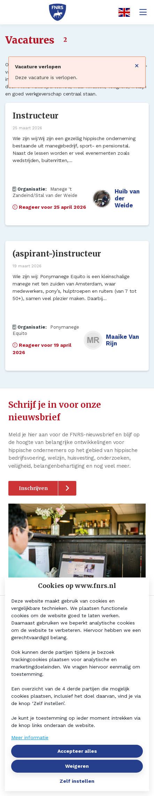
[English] (122, 12)
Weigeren (77, 766)
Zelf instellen (77, 781)
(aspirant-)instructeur (57, 254)
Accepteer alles (77, 751)
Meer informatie (29, 737)
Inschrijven (33, 488)
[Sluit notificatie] (136, 63)
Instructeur (36, 116)
